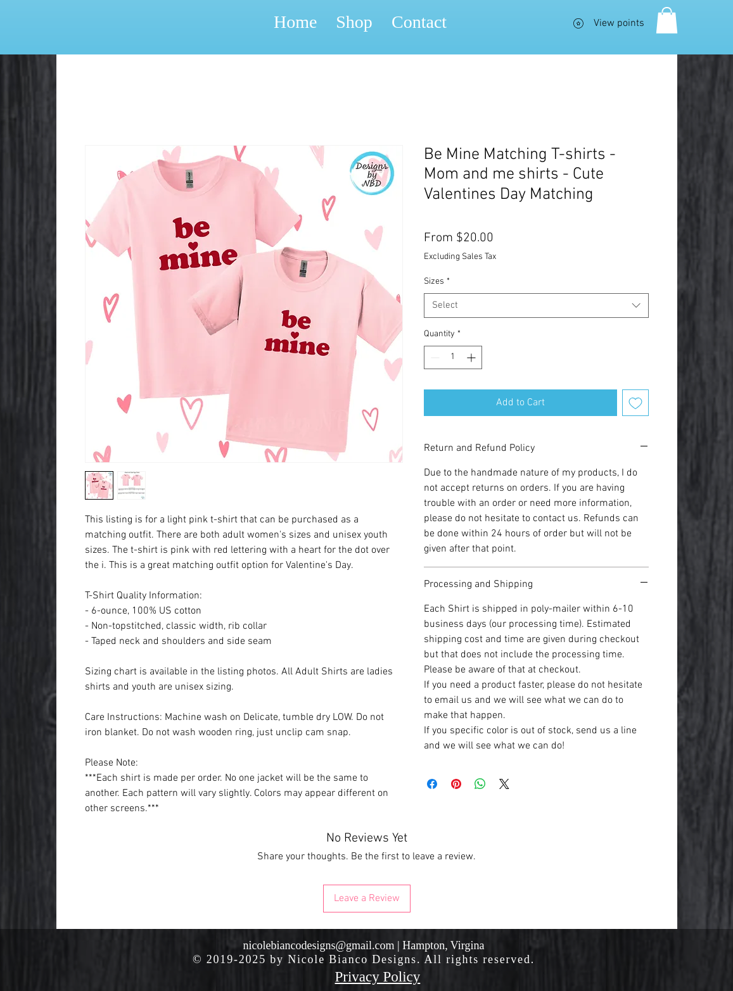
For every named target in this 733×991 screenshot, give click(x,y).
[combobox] (536, 305)
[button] (667, 20)
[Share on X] (504, 784)
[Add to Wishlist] (635, 402)
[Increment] (472, 357)
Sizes (437, 281)
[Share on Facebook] (432, 784)
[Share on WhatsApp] (480, 784)
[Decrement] (434, 357)
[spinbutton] (453, 357)
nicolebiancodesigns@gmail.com (319, 945)
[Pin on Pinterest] (456, 784)
